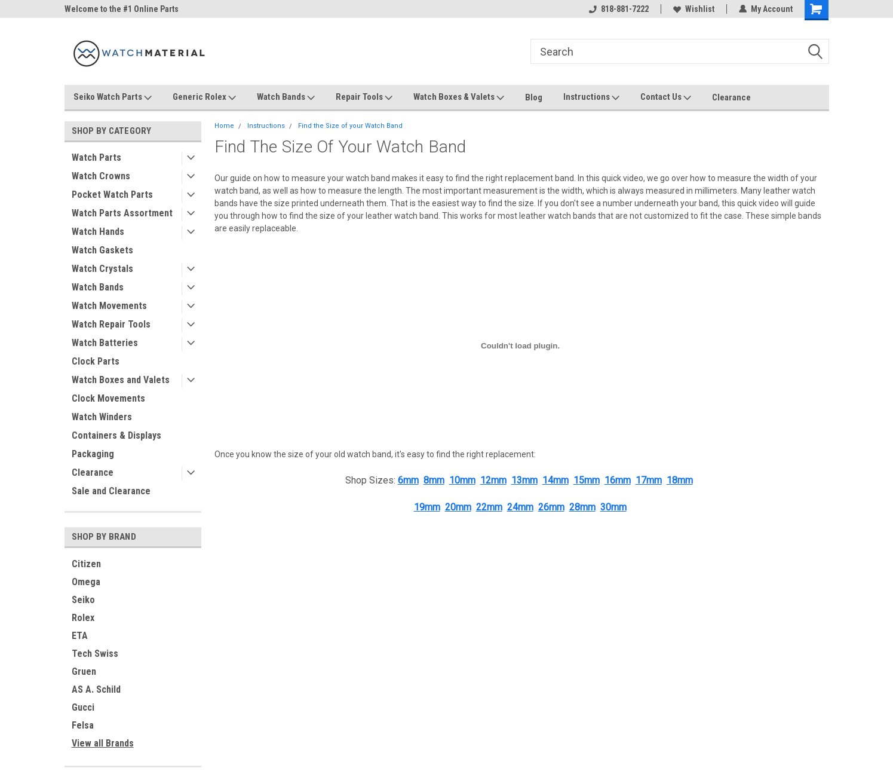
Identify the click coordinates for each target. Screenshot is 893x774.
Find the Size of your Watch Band (350, 126)
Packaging (93, 454)
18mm (680, 480)
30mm (613, 507)
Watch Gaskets (102, 250)
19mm (427, 507)
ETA (80, 635)
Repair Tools (364, 97)
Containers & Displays (116, 435)
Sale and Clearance (111, 491)
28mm (582, 507)
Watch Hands (98, 231)
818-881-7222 (619, 9)
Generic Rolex (204, 97)
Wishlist (693, 9)
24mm (520, 507)
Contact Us (665, 97)
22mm (489, 507)
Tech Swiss (95, 653)
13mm (524, 480)
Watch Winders (102, 417)
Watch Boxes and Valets (121, 380)
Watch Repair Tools (111, 324)
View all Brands (103, 743)
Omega (86, 582)
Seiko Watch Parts (112, 97)
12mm (493, 480)
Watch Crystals (102, 268)
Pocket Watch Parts (112, 194)
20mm (458, 507)
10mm (462, 480)
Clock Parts (95, 361)
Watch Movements (109, 305)
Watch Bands (286, 97)
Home (224, 126)
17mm (649, 480)
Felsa (83, 725)
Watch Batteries (105, 342)
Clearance (731, 97)
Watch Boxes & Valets (458, 97)
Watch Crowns (101, 176)
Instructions (591, 97)
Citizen (86, 564)
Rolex (83, 617)
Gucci (83, 707)
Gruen (84, 671)
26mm (551, 507)
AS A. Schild (96, 689)
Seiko (83, 599)
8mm (434, 480)
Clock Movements (108, 398)
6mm (408, 480)
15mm (586, 480)
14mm (555, 480)
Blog (533, 97)
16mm (617, 480)
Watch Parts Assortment (122, 213)
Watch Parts (96, 157)
